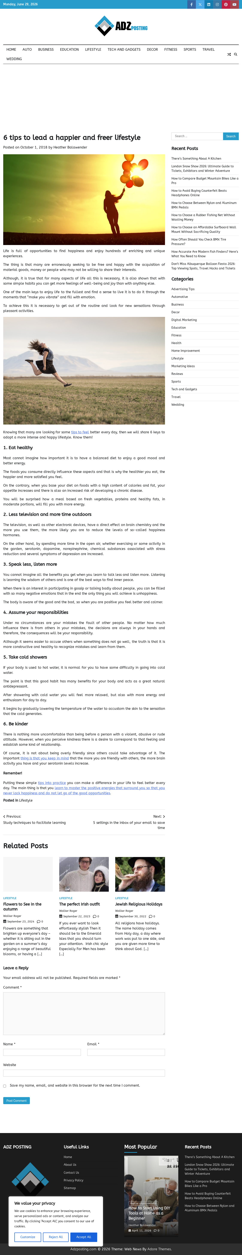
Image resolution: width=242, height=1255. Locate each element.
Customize (27, 1237)
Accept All (83, 1237)
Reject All (56, 1237)
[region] (56, 1221)
